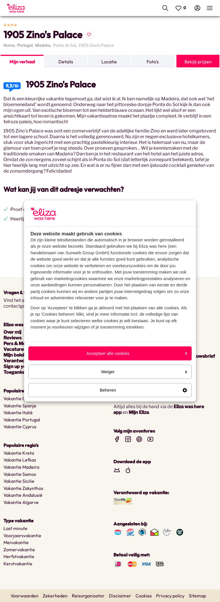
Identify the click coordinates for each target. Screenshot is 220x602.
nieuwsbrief (202, 356)
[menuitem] (35, 8)
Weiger (144, 371)
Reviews (12, 338)
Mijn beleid (15, 355)
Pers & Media (17, 343)
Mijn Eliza (139, 412)
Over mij (12, 332)
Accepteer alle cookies (136, 353)
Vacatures (14, 349)
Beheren (143, 390)
